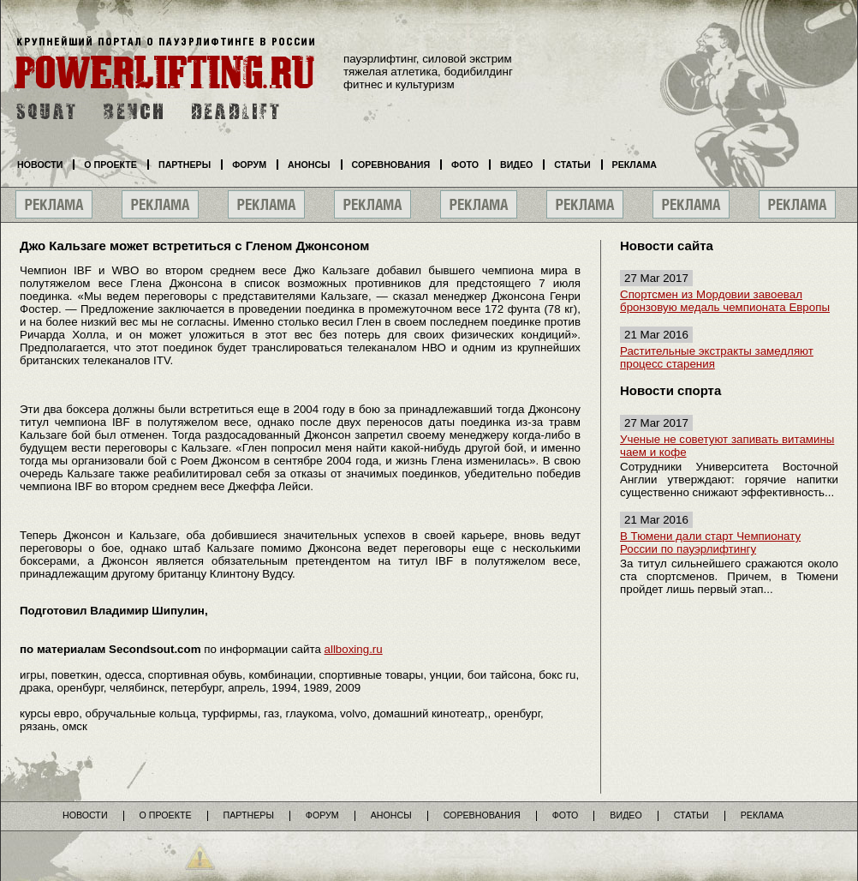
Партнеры (184, 164)
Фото (465, 164)
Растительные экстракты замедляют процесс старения (716, 357)
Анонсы (309, 164)
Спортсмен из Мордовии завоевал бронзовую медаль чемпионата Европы (725, 301)
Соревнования (391, 164)
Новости (40, 164)
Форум (249, 164)
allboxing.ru (354, 649)
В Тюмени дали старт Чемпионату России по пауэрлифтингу (710, 542)
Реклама (634, 164)
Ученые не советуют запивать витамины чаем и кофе (727, 445)
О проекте (110, 164)
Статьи (572, 164)
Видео (516, 164)
